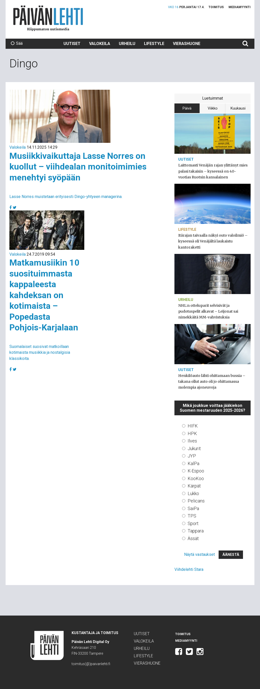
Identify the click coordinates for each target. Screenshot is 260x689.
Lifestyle (154, 43)
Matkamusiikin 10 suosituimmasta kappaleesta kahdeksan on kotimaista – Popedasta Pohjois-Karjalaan (44, 294)
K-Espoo (196, 470)
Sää (17, 43)
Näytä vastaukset (199, 554)
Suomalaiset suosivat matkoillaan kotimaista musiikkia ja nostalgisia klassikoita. (39, 352)
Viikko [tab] (213, 108)
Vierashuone (186, 43)
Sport (193, 523)
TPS (192, 515)
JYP (192, 455)
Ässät (193, 538)
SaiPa (193, 508)
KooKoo (196, 478)
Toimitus (216, 7)
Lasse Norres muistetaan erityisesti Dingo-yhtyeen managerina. (65, 196)
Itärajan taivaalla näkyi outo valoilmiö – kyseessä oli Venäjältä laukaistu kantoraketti (213, 241)
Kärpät (194, 485)
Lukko (193, 493)
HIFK (193, 425)
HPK (192, 433)
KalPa (193, 463)
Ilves (192, 440)
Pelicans (196, 500)
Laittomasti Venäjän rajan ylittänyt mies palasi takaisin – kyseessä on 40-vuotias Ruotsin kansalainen (213, 171)
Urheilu (127, 43)
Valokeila (99, 43)
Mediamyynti (240, 7)
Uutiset (71, 43)
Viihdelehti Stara (188, 569)
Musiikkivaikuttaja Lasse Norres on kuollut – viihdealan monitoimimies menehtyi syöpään (78, 166)
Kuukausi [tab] (238, 108)
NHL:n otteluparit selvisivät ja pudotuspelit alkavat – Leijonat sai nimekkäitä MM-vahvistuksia (208, 311)
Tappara (196, 530)
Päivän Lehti (48, 18)
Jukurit (194, 448)
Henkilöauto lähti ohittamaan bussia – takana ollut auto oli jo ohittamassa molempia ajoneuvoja (211, 381)
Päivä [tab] (187, 108)
